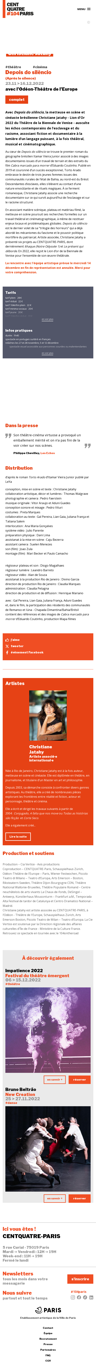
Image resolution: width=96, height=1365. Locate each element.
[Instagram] (73, 1298)
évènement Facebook (24, 652)
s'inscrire (80, 1279)
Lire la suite (18, 836)
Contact (48, 1327)
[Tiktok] (85, 1298)
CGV (48, 1360)
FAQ (48, 1355)
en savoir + (55, 1079)
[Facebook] (79, 1298)
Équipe (48, 1333)
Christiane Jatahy (40, 749)
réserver (79, 1079)
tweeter (14, 646)
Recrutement (48, 1338)
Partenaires (48, 1349)
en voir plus (47, 319)
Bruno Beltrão (20, 1089)
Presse (48, 1344)
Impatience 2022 (24, 971)
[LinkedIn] (91, 1298)
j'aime (12, 640)
